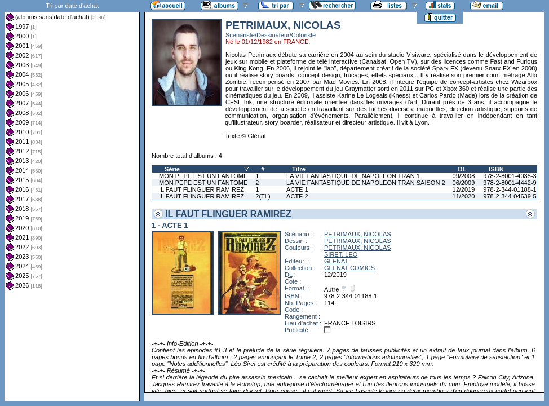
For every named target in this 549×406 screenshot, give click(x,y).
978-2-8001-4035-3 (509, 176)
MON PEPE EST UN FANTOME (203, 176)
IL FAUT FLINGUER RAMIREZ (201, 189)
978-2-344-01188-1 (509, 189)
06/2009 (464, 182)
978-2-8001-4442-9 (509, 182)
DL (462, 169)
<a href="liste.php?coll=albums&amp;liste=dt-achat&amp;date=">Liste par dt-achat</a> (72, 200)
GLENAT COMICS (349, 267)
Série (172, 169)
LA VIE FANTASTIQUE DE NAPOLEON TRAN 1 (353, 176)
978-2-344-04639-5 (509, 196)
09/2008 (464, 176)
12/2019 (464, 189)
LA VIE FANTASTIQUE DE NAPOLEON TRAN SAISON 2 (365, 182)
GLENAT (336, 261)
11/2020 (464, 196)
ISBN (496, 169)
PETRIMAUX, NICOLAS (357, 234)
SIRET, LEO (340, 254)
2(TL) (262, 196)
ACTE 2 (297, 196)
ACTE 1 (297, 189)
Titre (299, 169)
